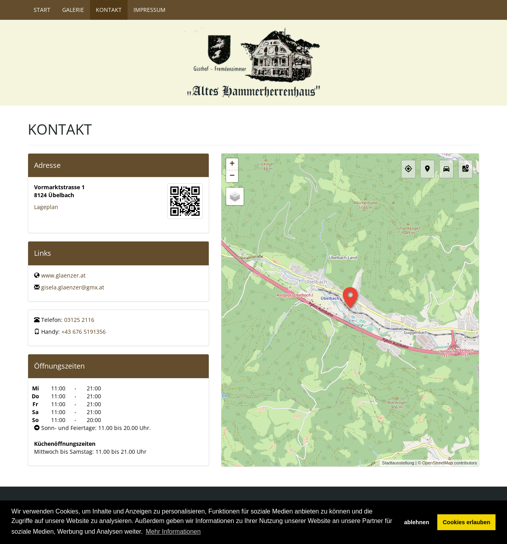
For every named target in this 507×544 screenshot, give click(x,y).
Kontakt (109, 9)
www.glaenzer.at (63, 275)
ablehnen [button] (416, 522)
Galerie (73, 9)
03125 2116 (79, 319)
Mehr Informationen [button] (173, 531)
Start (42, 9)
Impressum (149, 9)
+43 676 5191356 (83, 331)
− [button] (231, 176)
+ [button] (231, 164)
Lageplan (46, 207)
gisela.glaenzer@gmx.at (72, 287)
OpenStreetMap (437, 462)
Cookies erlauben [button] (466, 522)
